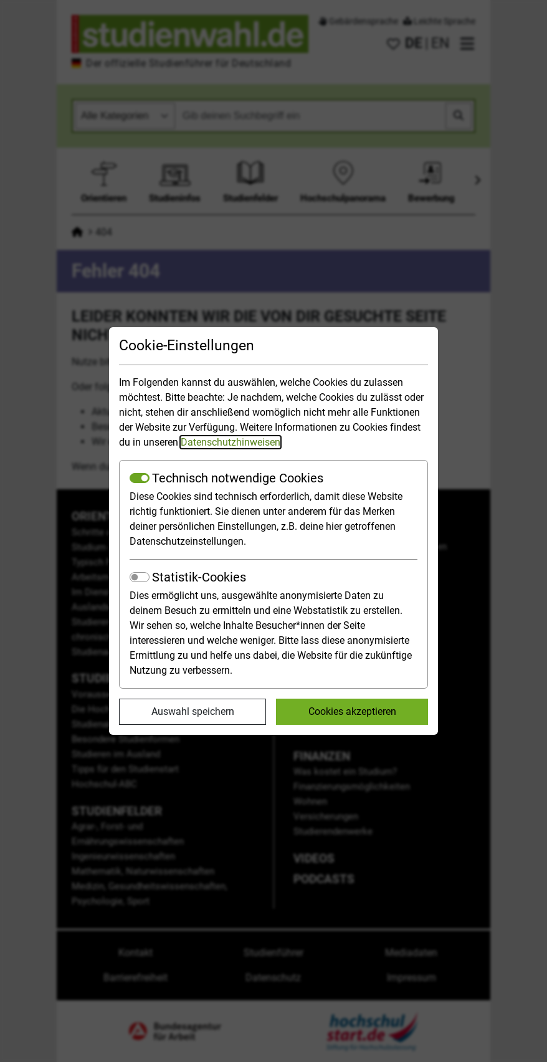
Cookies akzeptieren (352, 711)
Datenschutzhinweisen (230, 442)
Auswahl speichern (192, 711)
